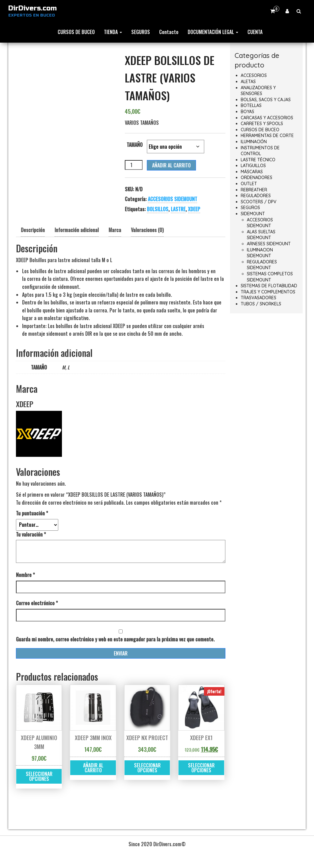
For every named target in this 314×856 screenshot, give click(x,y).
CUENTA (254, 32)
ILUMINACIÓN (254, 141)
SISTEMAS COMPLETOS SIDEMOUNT (270, 277)
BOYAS (247, 111)
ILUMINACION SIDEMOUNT (260, 253)
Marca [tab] (115, 230)
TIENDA (113, 32)
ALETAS (248, 81)
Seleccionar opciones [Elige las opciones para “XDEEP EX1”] (201, 768)
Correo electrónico (37, 603)
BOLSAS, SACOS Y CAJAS (266, 99)
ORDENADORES (256, 177)
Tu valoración (31, 534)
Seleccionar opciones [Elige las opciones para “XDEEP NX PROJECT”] (147, 768)
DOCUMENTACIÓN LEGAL (213, 32)
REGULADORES (256, 195)
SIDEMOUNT (253, 213)
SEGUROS (140, 32)
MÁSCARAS (252, 171)
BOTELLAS (251, 105)
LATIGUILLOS (253, 165)
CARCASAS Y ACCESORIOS (267, 117)
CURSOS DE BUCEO (76, 32)
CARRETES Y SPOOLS (262, 123)
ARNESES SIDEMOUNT (269, 243)
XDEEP (194, 209)
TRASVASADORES (258, 297)
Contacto (168, 32)
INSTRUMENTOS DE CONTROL (260, 151)
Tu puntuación (32, 513)
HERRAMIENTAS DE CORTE (267, 135)
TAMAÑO (135, 144)
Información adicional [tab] (77, 230)
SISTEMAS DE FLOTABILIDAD (269, 286)
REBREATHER (254, 190)
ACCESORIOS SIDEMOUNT (172, 199)
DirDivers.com (32, 8)
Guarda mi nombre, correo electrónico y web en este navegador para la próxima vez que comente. (115, 639)
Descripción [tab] (33, 230)
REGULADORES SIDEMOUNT (262, 265)
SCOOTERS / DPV (258, 201)
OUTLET (249, 183)
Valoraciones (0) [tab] (147, 230)
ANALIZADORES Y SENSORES (258, 91)
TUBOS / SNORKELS (261, 304)
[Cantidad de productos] (134, 165)
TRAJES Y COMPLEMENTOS (268, 292)
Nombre (25, 575)
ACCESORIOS (254, 75)
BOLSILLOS (157, 209)
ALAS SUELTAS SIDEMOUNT (261, 235)
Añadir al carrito (171, 165)
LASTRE (178, 209)
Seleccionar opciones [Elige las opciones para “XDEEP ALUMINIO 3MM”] (39, 776)
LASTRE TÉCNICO (258, 159)
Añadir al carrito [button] (93, 768)
